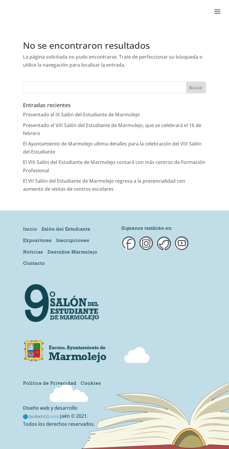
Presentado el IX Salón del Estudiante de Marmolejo (81, 114)
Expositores (37, 241)
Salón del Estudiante (65, 229)
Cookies (91, 383)
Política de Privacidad (49, 383)
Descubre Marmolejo (72, 252)
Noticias (33, 252)
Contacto (34, 264)
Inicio (30, 229)
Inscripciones (72, 241)
